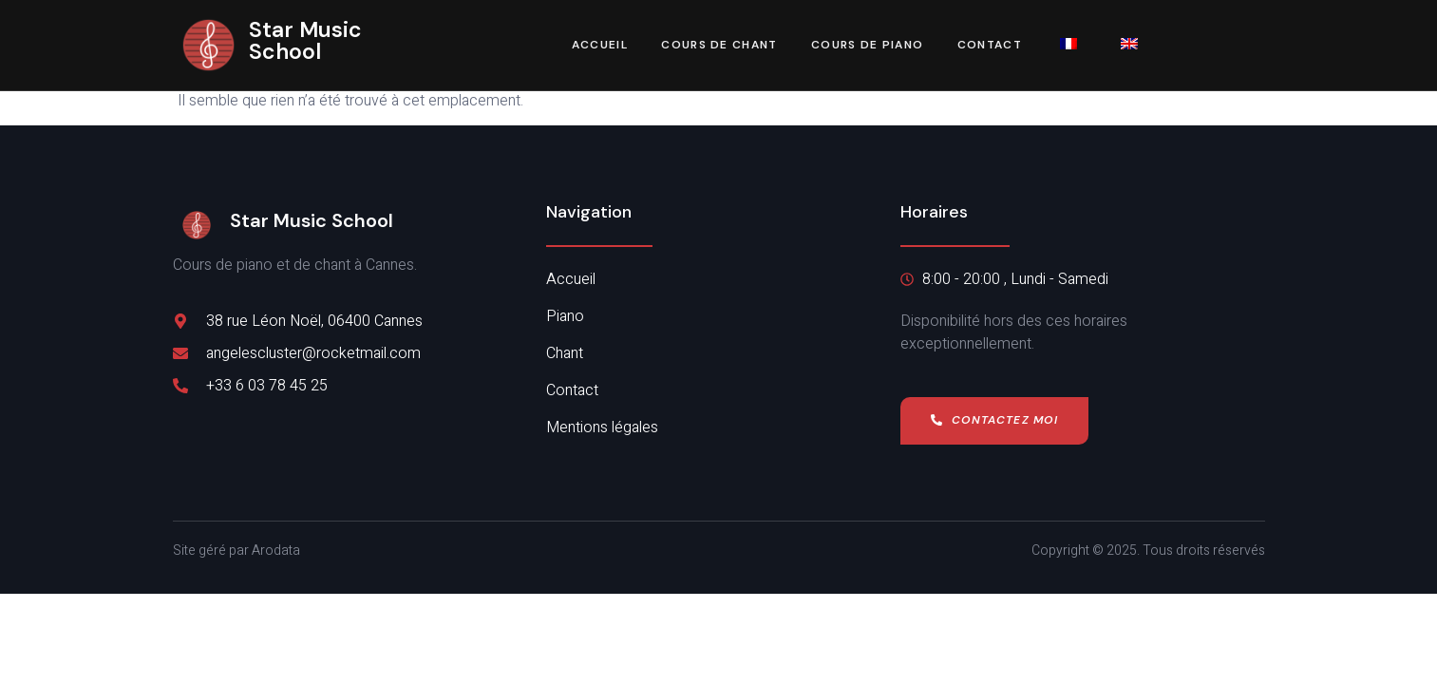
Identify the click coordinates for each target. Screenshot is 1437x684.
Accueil (599, 45)
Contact (989, 45)
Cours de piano (867, 45)
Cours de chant (719, 45)
